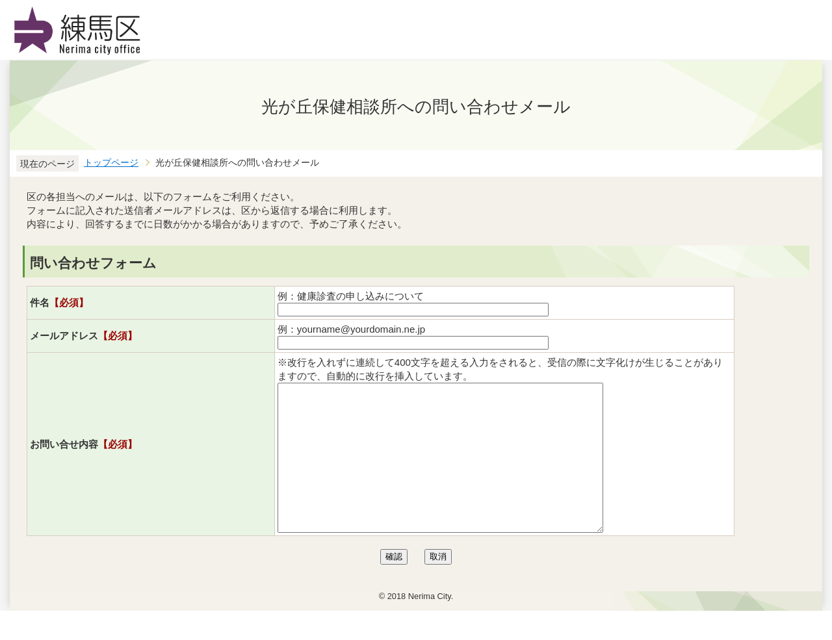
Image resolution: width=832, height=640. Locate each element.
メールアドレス (83, 335)
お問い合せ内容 (83, 458)
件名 (59, 302)
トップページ (111, 163)
